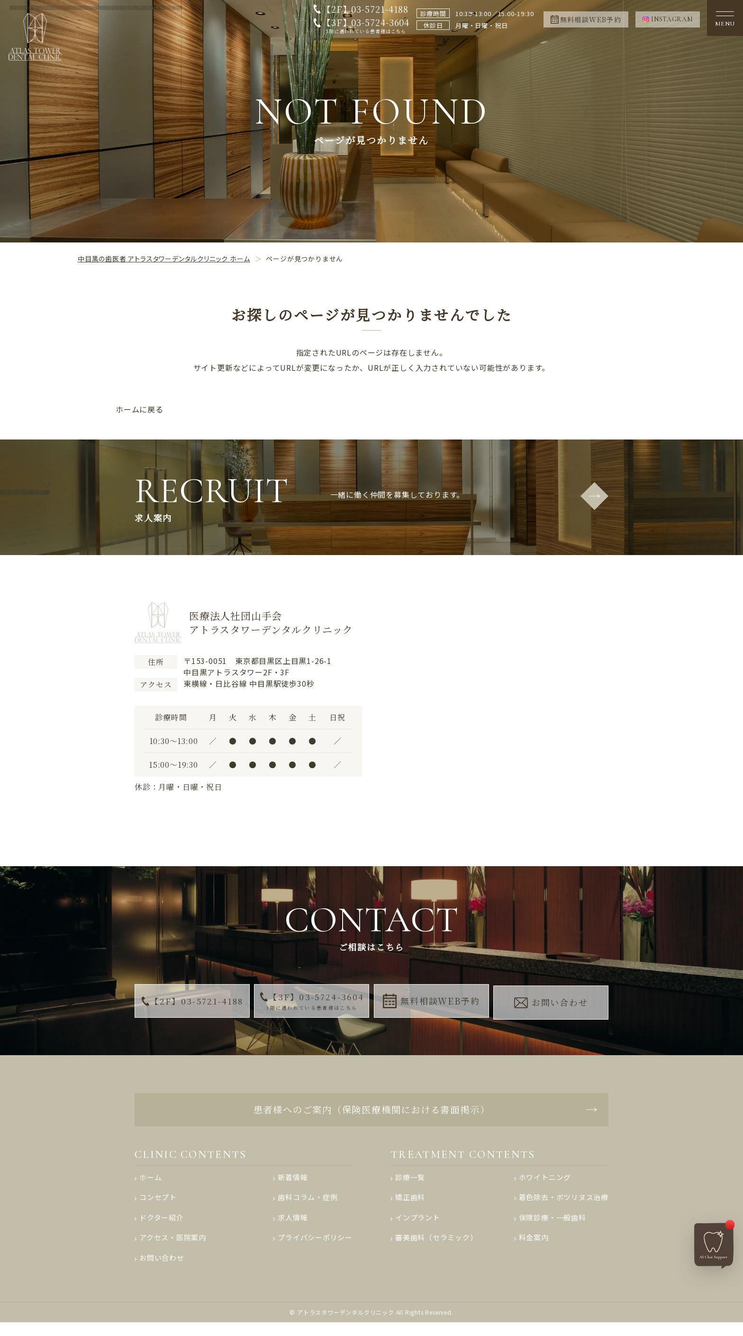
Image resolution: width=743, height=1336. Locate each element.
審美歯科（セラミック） (436, 1249)
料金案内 (533, 1249)
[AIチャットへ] (714, 1242)
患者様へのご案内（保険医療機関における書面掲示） (371, 1113)
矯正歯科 (410, 1206)
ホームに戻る (139, 409)
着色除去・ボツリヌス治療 (563, 1206)
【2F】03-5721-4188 (363, 9)
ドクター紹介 (161, 1228)
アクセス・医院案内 (172, 1249)
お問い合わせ (552, 1003)
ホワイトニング (544, 1185)
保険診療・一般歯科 (552, 1228)
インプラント (417, 1228)
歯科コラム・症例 (307, 1206)
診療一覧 (410, 1185)
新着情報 (293, 1185)
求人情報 (293, 1228)
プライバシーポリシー (315, 1249)
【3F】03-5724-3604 (363, 26)
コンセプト (158, 1206)
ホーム (150, 1185)
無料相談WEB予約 (431, 1003)
